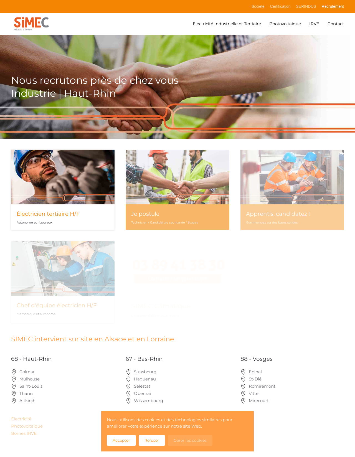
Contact (336, 23)
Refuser (151, 440)
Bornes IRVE (24, 433)
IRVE (314, 23)
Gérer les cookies (190, 440)
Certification (280, 6)
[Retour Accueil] (31, 24)
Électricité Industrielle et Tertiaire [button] (227, 23)
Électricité (21, 419)
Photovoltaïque (285, 23)
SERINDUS (306, 6)
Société (258, 6)
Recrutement (333, 6)
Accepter (121, 440)
